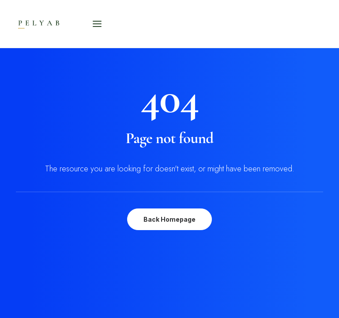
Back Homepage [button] (169, 219)
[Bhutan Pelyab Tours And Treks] (59, 23)
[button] (97, 23)
